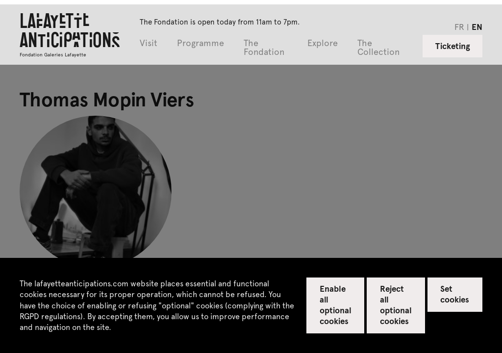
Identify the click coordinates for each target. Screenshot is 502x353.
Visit (148, 43)
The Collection (378, 47)
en (477, 26)
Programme (200, 43)
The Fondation (264, 47)
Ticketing (452, 45)
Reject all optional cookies (396, 304)
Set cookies (454, 293)
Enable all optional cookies (335, 304)
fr (459, 26)
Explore (322, 43)
